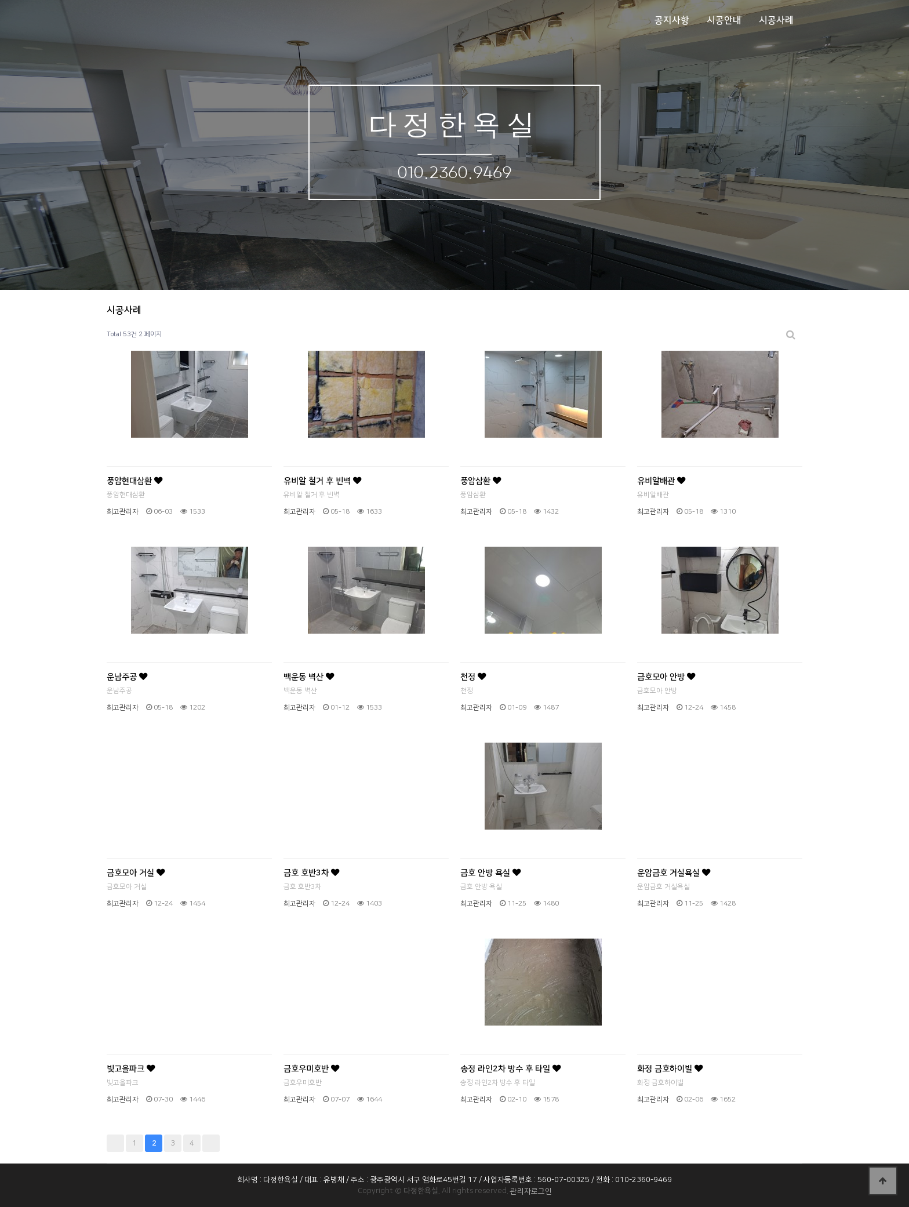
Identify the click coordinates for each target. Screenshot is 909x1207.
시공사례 (776, 20)
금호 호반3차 (311, 873)
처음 (115, 1143)
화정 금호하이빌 (670, 1069)
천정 (473, 677)
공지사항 (672, 20)
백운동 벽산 (308, 677)
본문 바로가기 (0, 0)
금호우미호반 (311, 1069)
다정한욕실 (454, 123)
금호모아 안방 (666, 677)
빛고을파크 (131, 1069)
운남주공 (127, 677)
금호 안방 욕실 (490, 873)
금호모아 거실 (136, 873)
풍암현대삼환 (134, 481)
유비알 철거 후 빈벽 (322, 481)
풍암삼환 (480, 481)
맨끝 (211, 1143)
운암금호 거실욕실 (673, 873)
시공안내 (724, 20)
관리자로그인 (531, 1191)
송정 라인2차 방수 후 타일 (510, 1069)
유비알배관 (661, 481)
